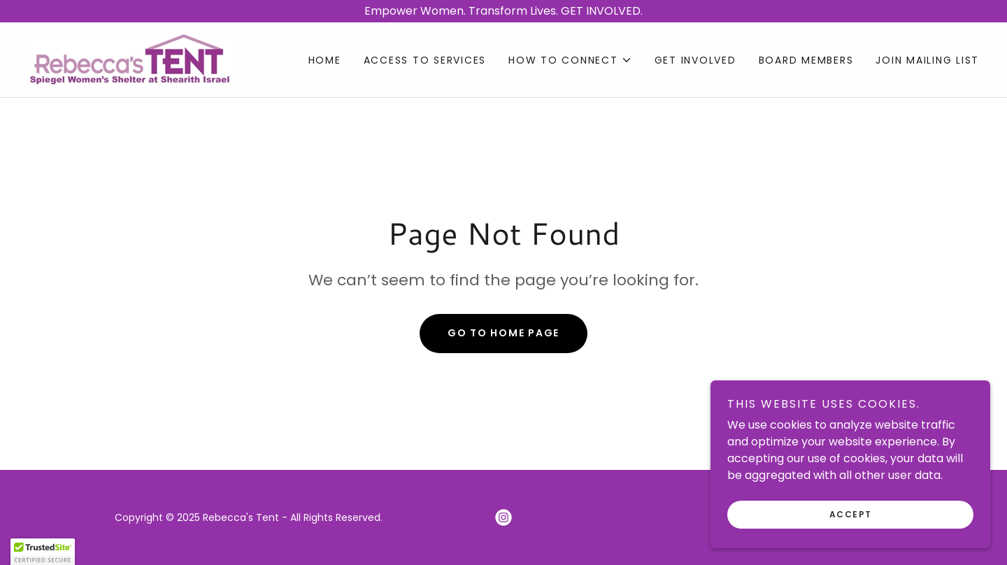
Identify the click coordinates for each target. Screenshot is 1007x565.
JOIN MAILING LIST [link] (927, 60)
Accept (850, 514)
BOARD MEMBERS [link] (806, 60)
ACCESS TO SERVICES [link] (425, 60)
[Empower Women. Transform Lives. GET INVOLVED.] (503, 11)
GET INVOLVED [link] (695, 60)
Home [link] (324, 60)
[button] (570, 60)
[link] (132, 59)
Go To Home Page (503, 333)
